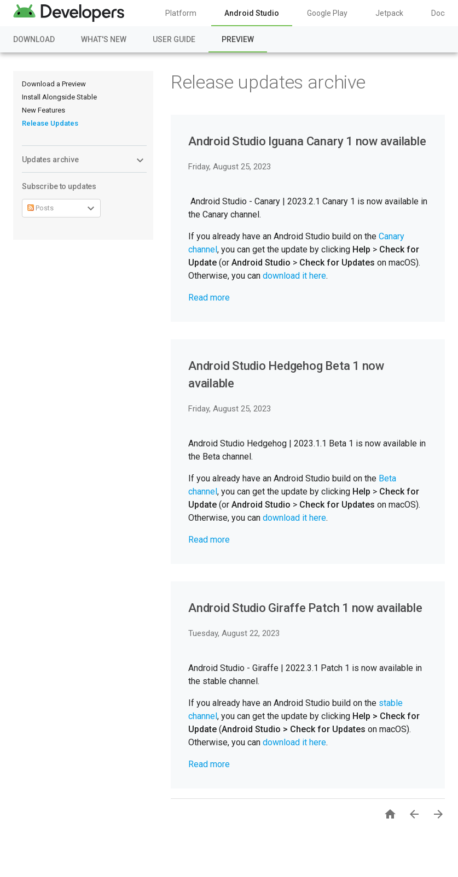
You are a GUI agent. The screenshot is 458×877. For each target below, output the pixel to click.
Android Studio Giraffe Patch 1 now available (305, 608)
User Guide (174, 39)
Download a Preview (54, 84)
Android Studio (251, 13)
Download (34, 39)
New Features (43, 110)
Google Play (327, 13)
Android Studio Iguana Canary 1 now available (307, 141)
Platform (180, 13)
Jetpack (389, 13)
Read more (209, 297)
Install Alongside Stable (59, 97)
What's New (103, 39)
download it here (294, 275)
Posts (40, 208)
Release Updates (50, 123)
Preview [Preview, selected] (238, 39)
